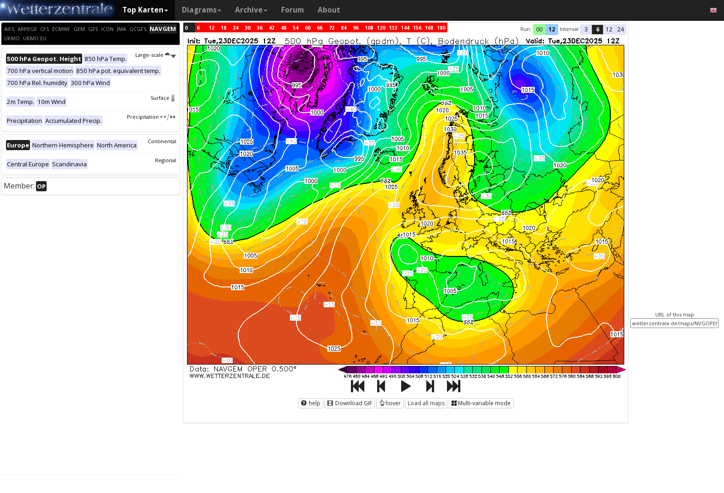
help (310, 403)
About (329, 10)
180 (441, 27)
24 (235, 27)
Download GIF (349, 403)
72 (331, 27)
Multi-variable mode (481, 403)
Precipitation (151, 116)
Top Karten (145, 10)
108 (369, 27)
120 (381, 27)
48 (283, 27)
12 (211, 27)
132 (393, 27)
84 (343, 27)
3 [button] (586, 29)
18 (223, 27)
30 (247, 27)
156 (417, 27)
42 (271, 27)
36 (259, 27)
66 (319, 27)
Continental (162, 141)
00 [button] (539, 29)
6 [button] (597, 29)
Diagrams (201, 10)
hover (390, 403)
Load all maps (426, 403)
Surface (163, 97)
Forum (292, 10)
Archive (251, 10)
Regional (165, 160)
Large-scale (155, 54)
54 (295, 27)
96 (355, 27)
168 (429, 27)
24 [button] (620, 29)
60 (307, 27)
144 (405, 27)
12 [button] (552, 29)
